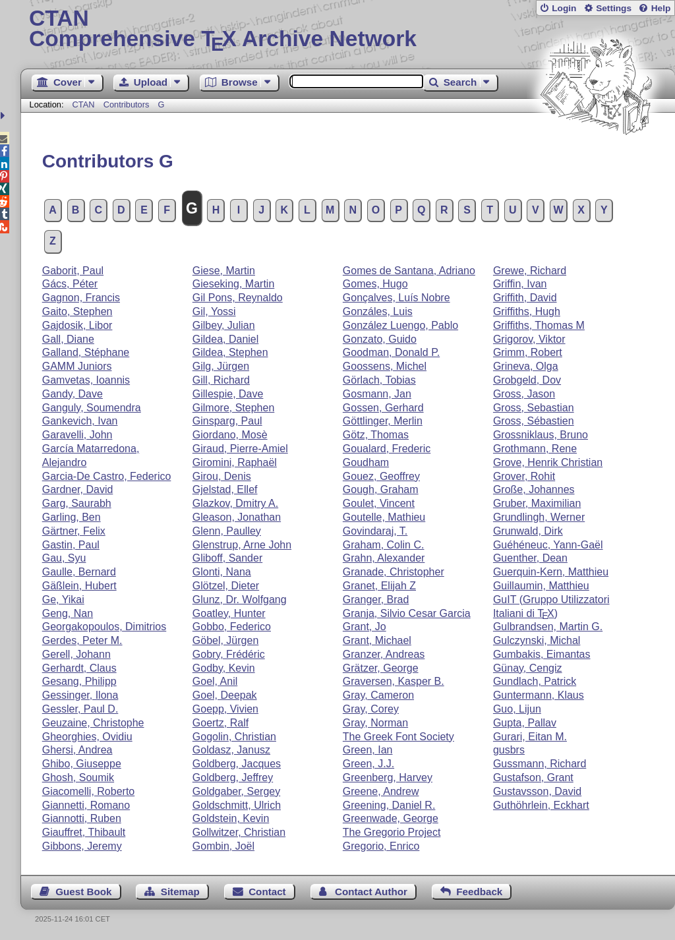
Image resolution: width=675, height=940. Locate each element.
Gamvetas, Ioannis (86, 380)
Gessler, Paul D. (80, 709)
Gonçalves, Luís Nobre (396, 297)
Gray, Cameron (378, 695)
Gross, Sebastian (533, 407)
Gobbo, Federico (231, 626)
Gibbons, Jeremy (82, 846)
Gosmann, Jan (377, 393)
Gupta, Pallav (524, 722)
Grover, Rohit (524, 476)
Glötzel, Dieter (225, 585)
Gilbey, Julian (223, 325)
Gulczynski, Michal (536, 640)
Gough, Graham (381, 489)
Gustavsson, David (537, 791)
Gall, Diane (68, 339)
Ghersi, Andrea (77, 749)
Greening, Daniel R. (389, 805)
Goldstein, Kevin (231, 818)
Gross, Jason (524, 393)
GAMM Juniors (77, 366)
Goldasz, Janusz (231, 749)
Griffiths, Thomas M (539, 325)
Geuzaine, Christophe (93, 722)
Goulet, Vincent (379, 503)
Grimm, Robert (527, 352)
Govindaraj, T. (375, 531)
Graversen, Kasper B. (393, 681)
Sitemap (180, 891)
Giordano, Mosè (230, 434)
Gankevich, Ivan (80, 420)
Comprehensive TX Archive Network (347, 30)
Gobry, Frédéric (228, 654)
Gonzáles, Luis (378, 311)
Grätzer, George (381, 668)
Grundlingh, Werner (539, 517)
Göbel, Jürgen (225, 640)
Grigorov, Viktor (529, 339)
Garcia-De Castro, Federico (106, 476)
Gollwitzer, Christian (238, 832)
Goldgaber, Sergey (236, 791)
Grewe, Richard (529, 270)
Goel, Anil (214, 681)
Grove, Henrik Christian (547, 462)
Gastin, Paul (71, 544)
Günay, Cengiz (527, 668)
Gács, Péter (70, 283)
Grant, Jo (364, 626)
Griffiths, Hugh (526, 311)
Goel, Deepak (224, 695)
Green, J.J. (368, 763)
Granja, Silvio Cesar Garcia (407, 613)
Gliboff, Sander (227, 558)
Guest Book (83, 891)
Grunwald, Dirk (528, 531)
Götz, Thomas (376, 434)
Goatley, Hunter (229, 613)
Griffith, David (525, 297)
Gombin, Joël (223, 846)
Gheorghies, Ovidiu (87, 736)
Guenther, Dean (530, 558)
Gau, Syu (64, 558)
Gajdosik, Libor (77, 325)
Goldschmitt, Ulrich (236, 805)
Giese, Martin (223, 270)
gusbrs (509, 749)
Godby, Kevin (223, 668)
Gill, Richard (221, 380)
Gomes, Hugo (375, 283)
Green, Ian (368, 749)
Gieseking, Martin (233, 283)
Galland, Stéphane (86, 352)
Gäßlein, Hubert (79, 585)
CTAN (84, 104)
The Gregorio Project (392, 832)
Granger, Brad (376, 599)
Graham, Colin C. (384, 544)
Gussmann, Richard (539, 763)
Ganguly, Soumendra (91, 407)
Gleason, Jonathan (236, 517)
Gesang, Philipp (79, 681)
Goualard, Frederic (386, 448)
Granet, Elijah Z (379, 585)
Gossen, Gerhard (383, 407)
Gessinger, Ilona (80, 695)
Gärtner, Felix (73, 531)
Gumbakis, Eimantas (542, 654)
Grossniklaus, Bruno (540, 434)
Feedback (479, 891)
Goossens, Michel (384, 366)
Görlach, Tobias (379, 380)
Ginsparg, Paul (227, 420)
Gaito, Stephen (77, 311)
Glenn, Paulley (226, 531)
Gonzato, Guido (380, 339)
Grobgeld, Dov (527, 380)
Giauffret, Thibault (84, 832)
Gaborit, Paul (72, 270)
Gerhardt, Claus (79, 668)
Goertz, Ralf (220, 722)
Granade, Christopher (393, 571)
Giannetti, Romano (86, 805)
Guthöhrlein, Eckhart (541, 805)
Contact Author (371, 891)
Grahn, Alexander (384, 558)
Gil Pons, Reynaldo (237, 297)
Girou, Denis (221, 476)
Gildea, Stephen (230, 352)
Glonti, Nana (221, 571)
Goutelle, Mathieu (384, 517)
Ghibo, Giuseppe (81, 763)
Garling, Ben (71, 517)
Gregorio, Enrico (381, 846)
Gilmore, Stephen (233, 407)
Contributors (126, 104)
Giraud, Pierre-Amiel (240, 448)
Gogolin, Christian (234, 736)
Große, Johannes (534, 489)
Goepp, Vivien (225, 709)
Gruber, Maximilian (537, 503)
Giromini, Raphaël (234, 462)
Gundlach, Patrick (534, 681)
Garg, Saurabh (76, 503)
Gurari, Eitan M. (530, 736)
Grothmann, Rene (535, 448)
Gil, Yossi (214, 311)
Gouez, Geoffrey (381, 476)
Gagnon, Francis (81, 297)
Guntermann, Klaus (538, 695)
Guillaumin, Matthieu (541, 585)
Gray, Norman (375, 722)
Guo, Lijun (517, 709)
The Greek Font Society (398, 736)
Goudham (366, 462)
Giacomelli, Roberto (88, 791)
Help (661, 8)
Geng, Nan (67, 613)
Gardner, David (77, 489)
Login (564, 8)
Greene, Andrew (381, 791)
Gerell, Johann (76, 654)
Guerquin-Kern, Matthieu (550, 571)
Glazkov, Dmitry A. (235, 503)
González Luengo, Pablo (400, 325)
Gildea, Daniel (225, 339)
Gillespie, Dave (228, 393)
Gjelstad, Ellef (225, 489)
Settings (613, 8)
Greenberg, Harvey (387, 777)
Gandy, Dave (72, 393)
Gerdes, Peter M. (82, 640)
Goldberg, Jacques (236, 763)
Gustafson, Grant (533, 777)
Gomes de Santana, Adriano (409, 270)
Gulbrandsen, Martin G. (547, 626)
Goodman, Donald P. (391, 352)
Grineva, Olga (525, 366)
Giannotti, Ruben (81, 818)
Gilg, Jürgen (220, 366)
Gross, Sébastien (533, 420)
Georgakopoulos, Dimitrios (104, 626)
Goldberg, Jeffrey (232, 777)
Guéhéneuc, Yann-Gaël (548, 544)
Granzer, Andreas (384, 654)
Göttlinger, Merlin (383, 420)
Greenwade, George (390, 818)
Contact (267, 891)
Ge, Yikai (63, 599)
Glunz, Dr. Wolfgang (239, 599)
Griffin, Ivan (520, 283)
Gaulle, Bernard (79, 571)
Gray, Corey (371, 709)
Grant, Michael (377, 640)
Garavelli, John (77, 434)
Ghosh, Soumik (78, 777)
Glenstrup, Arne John (241, 544)
